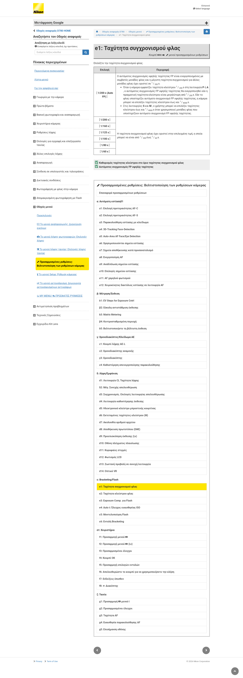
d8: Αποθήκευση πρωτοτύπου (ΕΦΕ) (119, 429)
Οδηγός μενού (135, 32)
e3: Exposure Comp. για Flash (115, 500)
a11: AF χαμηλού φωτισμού (114, 278)
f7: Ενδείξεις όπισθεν (111, 578)
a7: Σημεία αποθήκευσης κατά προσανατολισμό (126, 250)
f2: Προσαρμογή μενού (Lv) (116, 544)
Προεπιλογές (44, 215)
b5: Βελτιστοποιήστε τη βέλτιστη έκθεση (123, 328)
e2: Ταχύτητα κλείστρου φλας (116, 493)
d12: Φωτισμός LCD (110, 457)
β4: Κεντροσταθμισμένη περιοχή (118, 321)
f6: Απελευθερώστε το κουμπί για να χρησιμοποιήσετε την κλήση (136, 571)
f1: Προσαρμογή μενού (113, 537)
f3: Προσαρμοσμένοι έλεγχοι (115, 550)
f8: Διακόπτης (108, 585)
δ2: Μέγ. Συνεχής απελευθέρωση (118, 387)
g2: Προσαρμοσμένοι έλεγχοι (115, 608)
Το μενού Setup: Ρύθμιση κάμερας (57, 274)
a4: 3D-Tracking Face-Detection (117, 229)
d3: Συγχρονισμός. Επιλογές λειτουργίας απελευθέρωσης (132, 394)
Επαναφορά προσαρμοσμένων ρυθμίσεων (123, 192)
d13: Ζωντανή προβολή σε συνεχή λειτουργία (125, 464)
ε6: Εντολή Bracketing (111, 521)
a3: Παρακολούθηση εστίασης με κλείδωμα (123, 222)
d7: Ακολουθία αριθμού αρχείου (117, 422)
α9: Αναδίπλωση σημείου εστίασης (119, 264)
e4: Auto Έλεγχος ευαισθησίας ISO (119, 507)
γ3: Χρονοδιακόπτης (110, 358)
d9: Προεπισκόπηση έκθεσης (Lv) (118, 436)
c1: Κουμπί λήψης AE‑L (112, 344)
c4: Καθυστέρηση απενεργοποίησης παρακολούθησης (129, 364)
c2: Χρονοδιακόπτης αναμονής (116, 351)
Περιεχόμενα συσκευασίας (49, 70)
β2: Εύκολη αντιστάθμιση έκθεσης (118, 307)
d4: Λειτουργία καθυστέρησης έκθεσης (121, 401)
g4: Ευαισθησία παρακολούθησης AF (119, 622)
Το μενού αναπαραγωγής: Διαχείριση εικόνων (59, 226)
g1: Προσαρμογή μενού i (114, 601)
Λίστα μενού (41, 79)
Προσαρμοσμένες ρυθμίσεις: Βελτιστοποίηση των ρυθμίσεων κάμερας (60, 263)
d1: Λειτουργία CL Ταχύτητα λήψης (119, 380)
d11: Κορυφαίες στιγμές (113, 450)
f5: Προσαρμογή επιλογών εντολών (119, 564)
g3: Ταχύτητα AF (108, 615)
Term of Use (52, 661)
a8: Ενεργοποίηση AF (111, 257)
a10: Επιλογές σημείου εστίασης (117, 271)
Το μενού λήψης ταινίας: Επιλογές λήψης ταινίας (61, 251)
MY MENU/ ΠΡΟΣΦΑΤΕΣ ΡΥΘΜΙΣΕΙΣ (60, 295)
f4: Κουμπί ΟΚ (107, 557)
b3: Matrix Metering (110, 314)
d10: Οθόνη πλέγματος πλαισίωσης (119, 443)
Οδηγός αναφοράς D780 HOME (53, 30)
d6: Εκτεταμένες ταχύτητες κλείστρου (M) (123, 415)
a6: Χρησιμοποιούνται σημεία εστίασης (121, 243)
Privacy (39, 661)
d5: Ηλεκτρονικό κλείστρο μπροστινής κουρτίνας (127, 408)
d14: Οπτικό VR (108, 471)
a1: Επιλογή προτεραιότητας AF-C (118, 208)
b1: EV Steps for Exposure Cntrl (116, 300)
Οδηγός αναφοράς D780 (113, 32)
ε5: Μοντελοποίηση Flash (113, 514)
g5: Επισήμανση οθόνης (112, 629)
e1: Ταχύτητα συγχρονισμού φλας (118, 486)
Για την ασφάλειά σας (46, 88)
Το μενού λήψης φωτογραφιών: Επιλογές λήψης (62, 238)
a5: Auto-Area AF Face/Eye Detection (119, 236)
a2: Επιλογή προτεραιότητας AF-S (118, 215)
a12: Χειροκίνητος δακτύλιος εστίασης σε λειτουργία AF (131, 285)
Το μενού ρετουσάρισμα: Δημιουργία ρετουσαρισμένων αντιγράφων (59, 285)
